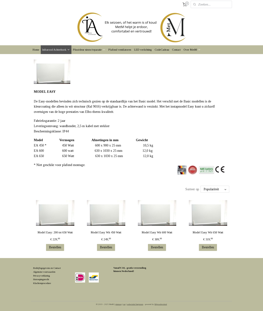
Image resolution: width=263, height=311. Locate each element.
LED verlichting (143, 49)
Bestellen (55, 247)
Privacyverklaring (41, 275)
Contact (176, 49)
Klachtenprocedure (42, 283)
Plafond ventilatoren (119, 49)
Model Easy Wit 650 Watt (208, 232)
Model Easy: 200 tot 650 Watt (55, 232)
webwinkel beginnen (135, 304)
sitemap (118, 304)
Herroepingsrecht (41, 279)
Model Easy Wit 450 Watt (106, 232)
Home (36, 49)
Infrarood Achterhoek (56, 49)
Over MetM (192, 49)
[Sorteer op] (215, 189)
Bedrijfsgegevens (41, 268)
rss (124, 304)
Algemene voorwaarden (44, 271)
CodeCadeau (162, 49)
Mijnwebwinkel (161, 304)
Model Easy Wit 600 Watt (157, 232)
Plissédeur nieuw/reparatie (89, 49)
